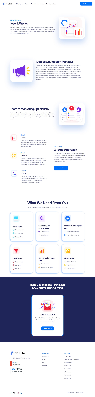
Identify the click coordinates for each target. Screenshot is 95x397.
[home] (8, 3)
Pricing (26, 4)
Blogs (43, 362)
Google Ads (67, 365)
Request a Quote (61, 168)
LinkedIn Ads (67, 378)
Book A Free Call (47, 328)
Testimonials (44, 4)
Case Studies (53, 4)
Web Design (67, 356)
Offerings (18, 4)
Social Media (67, 375)
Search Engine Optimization (71, 359)
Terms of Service (79, 392)
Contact (44, 365)
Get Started (86, 4)
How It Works (34, 4)
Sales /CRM (67, 368)
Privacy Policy (70, 392)
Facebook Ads (68, 362)
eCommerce (67, 372)
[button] (19, 4)
